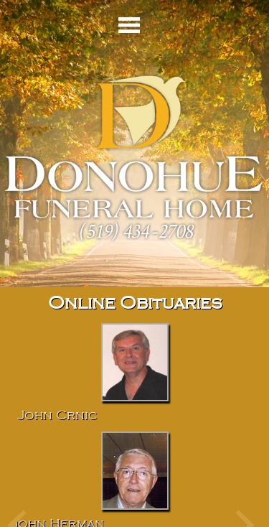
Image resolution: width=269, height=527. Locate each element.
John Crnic (57, 415)
